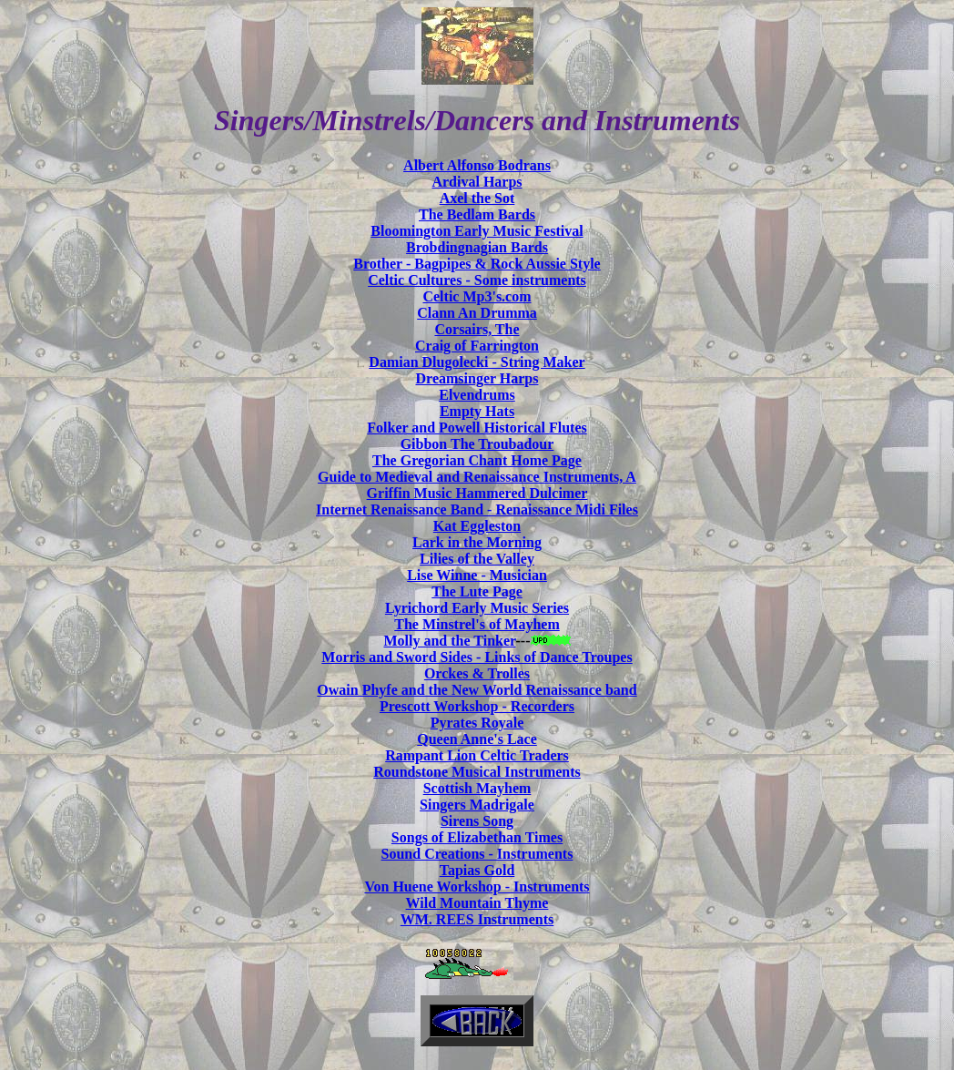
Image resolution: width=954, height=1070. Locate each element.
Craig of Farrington (477, 345)
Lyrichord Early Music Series (477, 608)
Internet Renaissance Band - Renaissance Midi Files (477, 509)
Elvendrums (477, 395)
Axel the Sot (477, 198)
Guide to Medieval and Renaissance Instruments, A (477, 476)
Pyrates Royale (477, 722)
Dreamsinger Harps (477, 378)
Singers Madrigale (477, 804)
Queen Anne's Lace (477, 739)
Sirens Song (477, 821)
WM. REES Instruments (477, 919)
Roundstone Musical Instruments (477, 772)
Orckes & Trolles (477, 673)
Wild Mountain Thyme (477, 903)
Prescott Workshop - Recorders (477, 706)
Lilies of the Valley (477, 558)
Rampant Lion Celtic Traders (477, 755)
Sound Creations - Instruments (477, 853)
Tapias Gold (477, 870)
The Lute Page (477, 591)
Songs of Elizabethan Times (477, 837)
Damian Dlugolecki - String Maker (476, 362)
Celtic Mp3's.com (476, 296)
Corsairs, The (476, 329)
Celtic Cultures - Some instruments (477, 280)
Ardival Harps (476, 181)
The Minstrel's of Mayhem (476, 624)
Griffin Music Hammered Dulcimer (477, 493)
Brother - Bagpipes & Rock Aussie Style (476, 263)
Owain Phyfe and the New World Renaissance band (476, 690)
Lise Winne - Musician (477, 575)
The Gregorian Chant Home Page (477, 460)
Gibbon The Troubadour (477, 444)
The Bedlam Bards (477, 214)
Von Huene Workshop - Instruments (476, 886)
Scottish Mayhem (477, 788)
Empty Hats (477, 411)
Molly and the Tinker (449, 640)
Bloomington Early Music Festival (476, 231)
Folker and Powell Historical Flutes (476, 427)
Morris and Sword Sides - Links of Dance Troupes (476, 657)
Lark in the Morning (477, 542)
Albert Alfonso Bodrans (477, 165)
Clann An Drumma (477, 313)
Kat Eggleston (477, 526)
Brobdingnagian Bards (477, 247)
